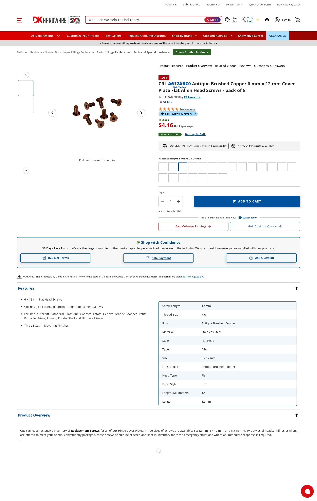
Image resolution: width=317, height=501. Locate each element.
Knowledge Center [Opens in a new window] (250, 36)
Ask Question (261, 258)
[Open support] (307, 491)
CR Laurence (192, 97)
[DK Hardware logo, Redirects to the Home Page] (52, 20)
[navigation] (217, 35)
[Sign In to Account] (286, 19)
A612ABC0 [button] (179, 83)
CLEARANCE (277, 36)
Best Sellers (114, 36)
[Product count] (171, 201)
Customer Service (215, 35)
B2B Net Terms (55, 258)
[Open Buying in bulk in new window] (194, 134)
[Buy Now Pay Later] (288, 4)
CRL (169, 102)
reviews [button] (187, 109)
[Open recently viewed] (266, 19)
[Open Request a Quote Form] (193, 226)
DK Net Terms (234, 4)
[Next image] (141, 113)
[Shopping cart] (297, 19)
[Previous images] (26, 75)
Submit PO (213, 4)
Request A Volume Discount (147, 36)
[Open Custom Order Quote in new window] (265, 226)
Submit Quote (191, 4)
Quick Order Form (260, 4)
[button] (19, 20)
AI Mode (212, 20)
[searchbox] (154, 19)
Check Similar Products (192, 52)
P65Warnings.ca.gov (192, 276)
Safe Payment (158, 258)
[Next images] (26, 171)
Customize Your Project (83, 36)
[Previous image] (52, 113)
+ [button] (178, 201)
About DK (171, 4)
